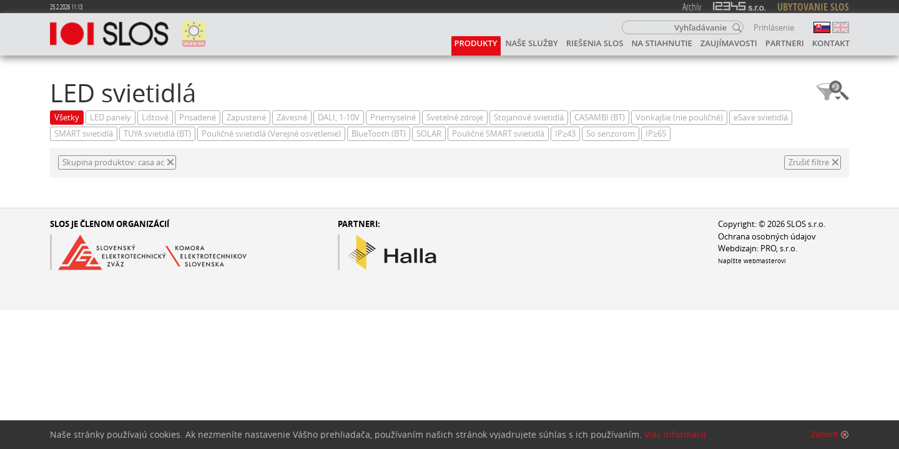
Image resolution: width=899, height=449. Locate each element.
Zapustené (246, 117)
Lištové (155, 117)
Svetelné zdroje (454, 117)
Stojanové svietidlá (529, 117)
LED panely (110, 117)
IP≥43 (565, 133)
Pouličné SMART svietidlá (498, 133)
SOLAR (428, 133)
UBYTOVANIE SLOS (813, 7)
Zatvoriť (824, 434)
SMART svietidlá (83, 133)
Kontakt (831, 43)
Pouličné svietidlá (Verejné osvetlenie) (271, 133)
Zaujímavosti (728, 43)
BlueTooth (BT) (378, 133)
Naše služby (532, 43)
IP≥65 (656, 133)
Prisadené (197, 117)
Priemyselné (393, 117)
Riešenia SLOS (595, 43)
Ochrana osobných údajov (767, 236)
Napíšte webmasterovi (752, 260)
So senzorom (610, 133)
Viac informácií (675, 434)
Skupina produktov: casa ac (113, 162)
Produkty (476, 43)
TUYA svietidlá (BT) (157, 133)
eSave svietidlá (761, 117)
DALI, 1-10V (339, 117)
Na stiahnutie (661, 43)
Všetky (66, 117)
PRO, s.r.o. (778, 248)
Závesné (292, 117)
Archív (691, 6)
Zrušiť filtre (808, 162)
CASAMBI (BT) (599, 117)
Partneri (784, 43)
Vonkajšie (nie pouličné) (679, 117)
